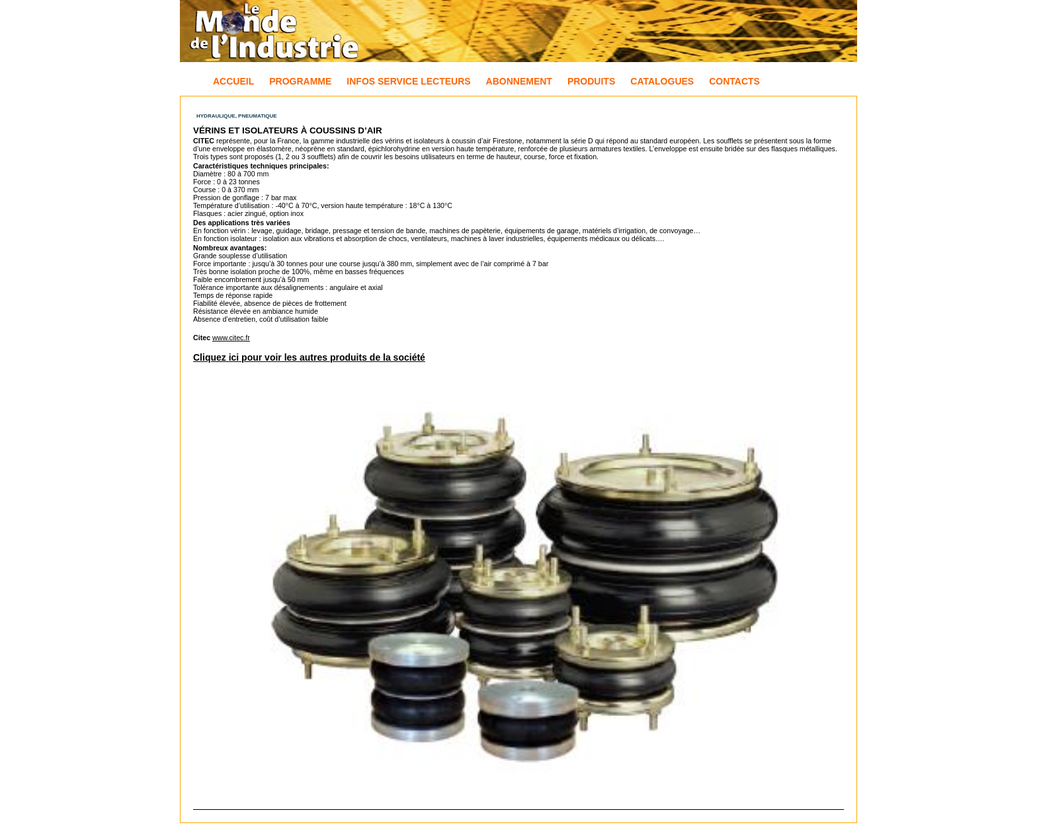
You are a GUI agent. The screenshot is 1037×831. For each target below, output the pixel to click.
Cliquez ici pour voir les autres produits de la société (309, 357)
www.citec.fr (231, 338)
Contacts (734, 81)
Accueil (233, 81)
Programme (300, 81)
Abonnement (519, 81)
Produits (591, 81)
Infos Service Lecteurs (408, 81)
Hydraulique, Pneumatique (236, 116)
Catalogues (662, 81)
